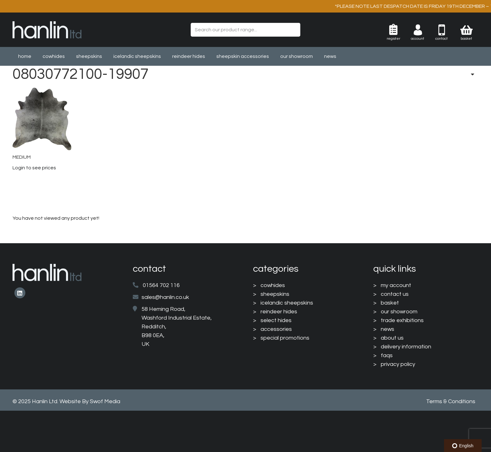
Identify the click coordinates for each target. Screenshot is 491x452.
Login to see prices (34, 167)
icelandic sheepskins (287, 303)
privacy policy (398, 364)
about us (392, 338)
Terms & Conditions (450, 401)
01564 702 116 (161, 285)
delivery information (406, 347)
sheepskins (275, 294)
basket (390, 303)
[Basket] (466, 30)
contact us (395, 294)
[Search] (293, 30)
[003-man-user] (423, 29)
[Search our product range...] (245, 30)
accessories (276, 329)
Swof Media (105, 401)
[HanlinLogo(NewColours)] (47, 30)
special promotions (285, 338)
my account (396, 285)
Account (417, 39)
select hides (276, 320)
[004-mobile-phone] (446, 29)
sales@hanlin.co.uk (165, 297)
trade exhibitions (402, 320)
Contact (441, 39)
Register (393, 39)
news (387, 329)
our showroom (399, 312)
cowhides (273, 285)
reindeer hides (279, 312)
